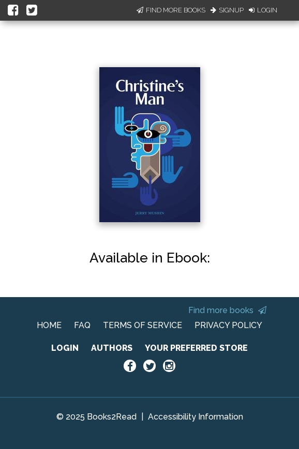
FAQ (82, 325)
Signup (227, 10)
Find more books (227, 310)
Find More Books (171, 10)
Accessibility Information (195, 417)
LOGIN (65, 348)
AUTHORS (111, 348)
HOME (49, 325)
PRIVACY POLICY (228, 325)
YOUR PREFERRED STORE (196, 348)
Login (263, 10)
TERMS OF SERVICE (142, 325)
